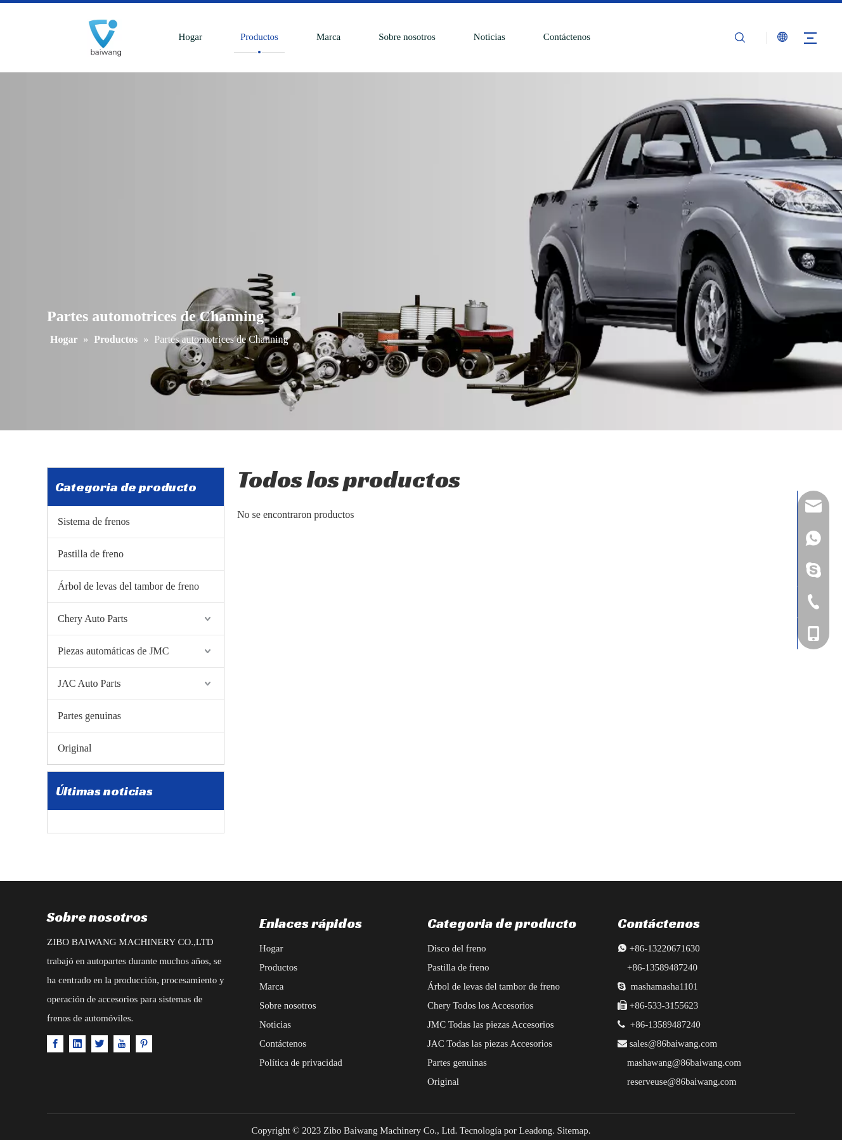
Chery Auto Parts (92, 618)
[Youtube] (121, 1043)
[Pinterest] (144, 1043)
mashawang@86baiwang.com (684, 1062)
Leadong (535, 1130)
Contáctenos (566, 37)
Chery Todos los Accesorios (480, 1005)
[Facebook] (55, 1043)
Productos (259, 37)
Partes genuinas (89, 715)
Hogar (190, 37)
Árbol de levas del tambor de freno (128, 586)
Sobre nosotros (407, 37)
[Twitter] (99, 1043)
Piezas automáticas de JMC (113, 651)
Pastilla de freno (91, 553)
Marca (328, 37)
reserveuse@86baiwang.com (682, 1082)
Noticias (489, 37)
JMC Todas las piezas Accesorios (490, 1024)
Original (74, 748)
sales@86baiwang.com (673, 1043)
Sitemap (572, 1130)
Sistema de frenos (94, 521)
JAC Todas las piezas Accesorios (489, 1043)
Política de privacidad (300, 1062)
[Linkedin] (77, 1043)
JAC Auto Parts (89, 683)
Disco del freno (456, 948)
